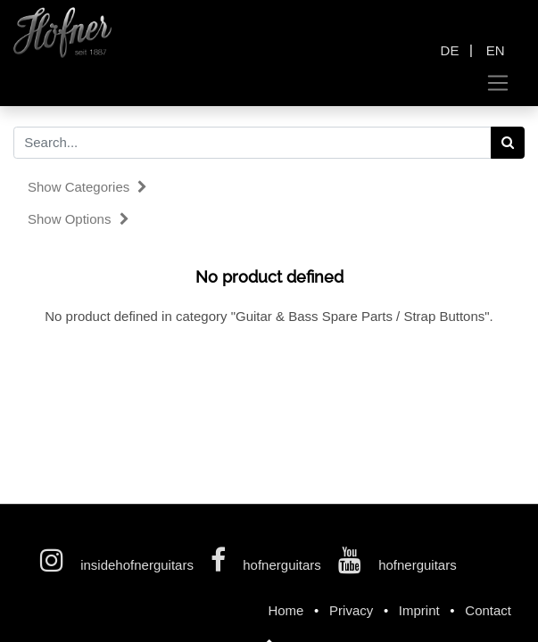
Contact (488, 610)
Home (285, 610)
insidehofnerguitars (118, 564)
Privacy (351, 610)
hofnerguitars (268, 564)
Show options (78, 218)
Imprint (419, 610)
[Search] (508, 143)
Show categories (87, 186)
